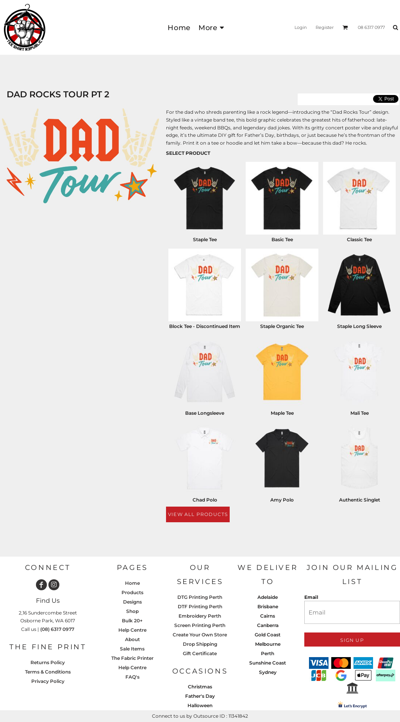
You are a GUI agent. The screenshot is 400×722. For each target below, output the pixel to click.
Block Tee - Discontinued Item (204, 326)
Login (301, 27)
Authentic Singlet (359, 500)
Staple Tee (205, 239)
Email (311, 597)
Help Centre (132, 630)
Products (132, 592)
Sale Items (132, 649)
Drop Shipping (200, 644)
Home (132, 583)
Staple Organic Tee (282, 326)
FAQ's (132, 677)
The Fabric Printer (132, 658)
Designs (132, 602)
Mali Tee (359, 413)
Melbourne (267, 644)
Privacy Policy (47, 681)
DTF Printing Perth (200, 606)
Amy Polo (282, 500)
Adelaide (267, 597)
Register (325, 27)
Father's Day (200, 696)
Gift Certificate (200, 653)
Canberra (268, 625)
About (132, 639)
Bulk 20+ (132, 620)
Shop (132, 611)
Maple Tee (282, 413)
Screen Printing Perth (199, 625)
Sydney (268, 672)
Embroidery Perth (200, 616)
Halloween (200, 705)
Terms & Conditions (48, 672)
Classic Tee (359, 239)
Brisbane (267, 606)
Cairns (267, 616)
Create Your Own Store (200, 635)
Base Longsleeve (204, 413)
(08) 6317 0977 (57, 629)
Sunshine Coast (267, 663)
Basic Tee (282, 239)
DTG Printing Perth (199, 597)
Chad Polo (205, 500)
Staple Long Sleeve (359, 326)
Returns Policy (47, 662)
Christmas (200, 687)
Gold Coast (267, 635)
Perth (267, 653)
